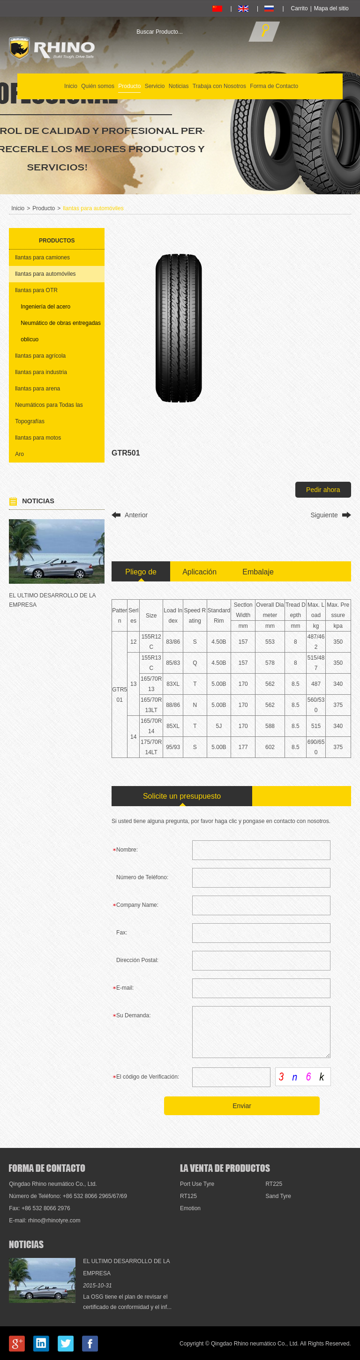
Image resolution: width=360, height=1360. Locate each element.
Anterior (136, 515)
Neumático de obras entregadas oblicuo (61, 331)
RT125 (188, 1196)
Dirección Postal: (137, 960)
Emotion (190, 1208)
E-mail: (125, 988)
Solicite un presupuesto (182, 796)
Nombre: (127, 849)
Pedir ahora (323, 489)
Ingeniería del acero (45, 306)
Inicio (70, 86)
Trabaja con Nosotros (219, 86)
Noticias (179, 86)
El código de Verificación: (147, 1076)
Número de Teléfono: (142, 877)
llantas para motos (38, 437)
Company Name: (137, 905)
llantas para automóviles (93, 208)
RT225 (273, 1184)
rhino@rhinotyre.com (54, 1220)
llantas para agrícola (40, 356)
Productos (57, 240)
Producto (129, 86)
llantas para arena (37, 388)
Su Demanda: (133, 1015)
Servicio (155, 86)
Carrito (299, 8)
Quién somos (97, 86)
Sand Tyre (278, 1196)
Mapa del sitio (331, 8)
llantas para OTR (36, 290)
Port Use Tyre (197, 1184)
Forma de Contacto (274, 86)
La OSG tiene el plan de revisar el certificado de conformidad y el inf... (127, 1302)
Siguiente (324, 515)
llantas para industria (41, 372)
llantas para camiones (42, 257)
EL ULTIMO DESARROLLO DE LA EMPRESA (52, 600)
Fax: (121, 932)
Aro (19, 454)
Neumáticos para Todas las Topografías (49, 413)
